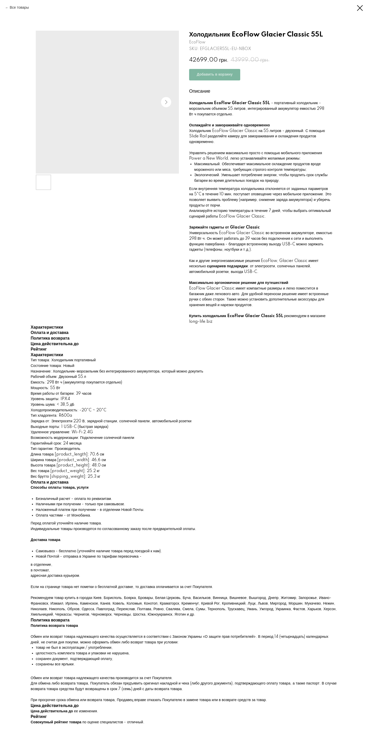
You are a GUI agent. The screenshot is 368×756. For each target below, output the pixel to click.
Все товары (19, 8)
